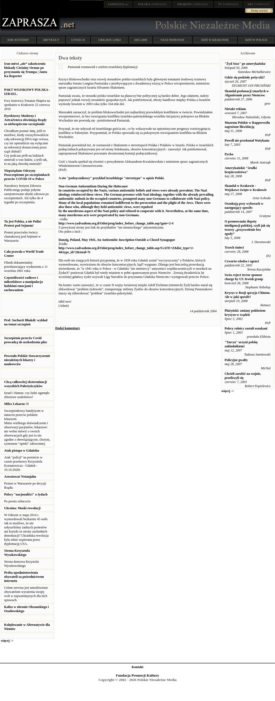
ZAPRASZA (152, 4)
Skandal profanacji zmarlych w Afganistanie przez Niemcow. (247, 93)
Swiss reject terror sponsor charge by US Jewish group (244, 277)
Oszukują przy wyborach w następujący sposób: (244, 206)
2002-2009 (140, 39)
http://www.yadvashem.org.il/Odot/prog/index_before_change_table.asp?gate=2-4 (116, 223)
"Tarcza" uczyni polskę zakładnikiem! (241, 344)
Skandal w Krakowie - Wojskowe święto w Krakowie (246, 188)
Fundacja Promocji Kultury (137, 675)
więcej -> (7, 641)
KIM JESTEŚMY (18, 39)
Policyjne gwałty (236, 360)
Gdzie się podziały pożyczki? (245, 77)
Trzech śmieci (234, 247)
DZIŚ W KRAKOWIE (215, 39)
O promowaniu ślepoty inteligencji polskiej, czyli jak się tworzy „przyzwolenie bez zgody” (247, 227)
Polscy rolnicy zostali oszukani (246, 328)
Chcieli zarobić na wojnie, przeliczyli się (243, 376)
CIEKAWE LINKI (109, 39)
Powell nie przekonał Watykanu (247, 140)
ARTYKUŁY (51, 39)
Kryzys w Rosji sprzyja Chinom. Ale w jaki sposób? (247, 295)
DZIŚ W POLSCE (256, 39)
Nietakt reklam (235, 109)
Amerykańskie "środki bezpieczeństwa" (241, 170)
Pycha (229, 154)
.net (118, 4)
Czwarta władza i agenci (242, 261)
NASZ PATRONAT (173, 39)
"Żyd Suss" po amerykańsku (245, 64)
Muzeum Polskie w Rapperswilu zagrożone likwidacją (247, 125)
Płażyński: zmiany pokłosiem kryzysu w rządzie (245, 313)
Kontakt (138, 667)
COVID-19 (78, 39)
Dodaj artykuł (259, 10)
